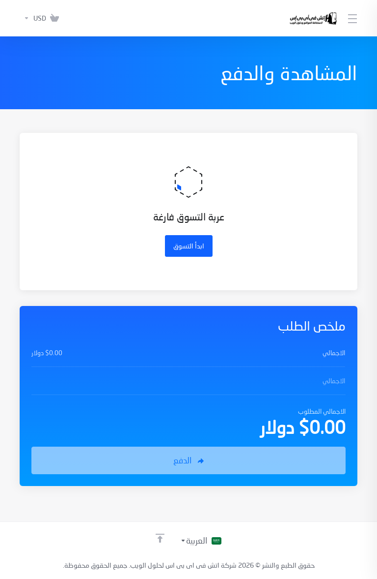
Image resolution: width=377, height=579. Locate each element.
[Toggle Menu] (353, 18)
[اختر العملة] (33, 18)
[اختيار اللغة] (200, 540)
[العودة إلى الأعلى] (160, 538)
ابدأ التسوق (188, 246)
